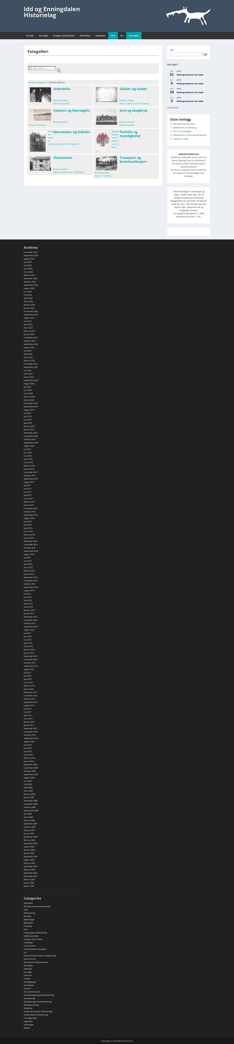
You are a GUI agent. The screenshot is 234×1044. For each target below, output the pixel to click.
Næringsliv (28, 965)
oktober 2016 (30, 511)
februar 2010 (29, 758)
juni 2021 (28, 370)
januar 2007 (29, 833)
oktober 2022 (30, 340)
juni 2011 (28, 708)
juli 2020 (27, 386)
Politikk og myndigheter (130, 134)
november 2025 (31, 252)
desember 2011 (30, 692)
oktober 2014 (30, 584)
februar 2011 (29, 721)
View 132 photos (61, 103)
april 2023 (28, 324)
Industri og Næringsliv (72, 110)
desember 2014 (30, 577)
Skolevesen (63, 157)
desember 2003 (30, 866)
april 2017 (28, 495)
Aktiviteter (85, 35)
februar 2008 (29, 820)
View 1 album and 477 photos (134, 103)
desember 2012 (30, 656)
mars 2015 (28, 567)
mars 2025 (28, 272)
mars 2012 (28, 682)
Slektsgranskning (31, 1005)
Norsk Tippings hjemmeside (188, 169)
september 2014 (31, 587)
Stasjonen (28, 1008)
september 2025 (31, 255)
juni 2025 (28, 262)
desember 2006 (30, 836)
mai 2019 (28, 419)
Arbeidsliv (62, 88)
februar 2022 (29, 360)
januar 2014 (29, 613)
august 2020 (29, 383)
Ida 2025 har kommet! (184, 123)
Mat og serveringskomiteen (36, 962)
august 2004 (29, 859)
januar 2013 (29, 653)
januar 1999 (29, 886)
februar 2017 (29, 501)
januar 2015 (29, 574)
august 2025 (29, 258)
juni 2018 (28, 452)
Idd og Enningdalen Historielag (52, 12)
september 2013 (31, 626)
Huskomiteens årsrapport (35, 949)
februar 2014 (29, 610)
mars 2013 (28, 646)
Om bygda (134, 35)
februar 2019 (29, 426)
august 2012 (29, 669)
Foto (113, 35)
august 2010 (29, 741)
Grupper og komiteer (64, 35)
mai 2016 (28, 524)
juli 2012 (27, 672)
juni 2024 (28, 291)
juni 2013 (28, 636)
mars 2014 (28, 607)
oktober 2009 (30, 771)
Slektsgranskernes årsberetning (38, 1001)
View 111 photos (103, 175)
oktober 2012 (30, 662)
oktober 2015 (30, 547)
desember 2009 (30, 764)
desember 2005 (30, 843)
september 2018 (31, 442)
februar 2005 (29, 850)
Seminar (27, 988)
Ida (122, 35)
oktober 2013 (30, 623)
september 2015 (31, 551)
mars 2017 (28, 498)
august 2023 (29, 317)
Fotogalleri (42, 82)
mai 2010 (28, 748)
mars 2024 (28, 301)
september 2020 (31, 380)
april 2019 (28, 423)
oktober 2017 (30, 475)
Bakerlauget (29, 919)
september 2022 (31, 344)
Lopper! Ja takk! (180, 138)
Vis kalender (172, 107)
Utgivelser (101, 35)
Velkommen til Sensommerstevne (189, 135)
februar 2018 (29, 465)
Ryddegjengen (30, 982)
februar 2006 (29, 840)
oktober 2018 (30, 439)
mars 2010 (28, 754)
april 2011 (28, 715)
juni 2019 (28, 416)
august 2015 (29, 554)
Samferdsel (29, 985)
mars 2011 (28, 718)
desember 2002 (30, 873)
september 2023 (31, 314)
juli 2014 (27, 593)
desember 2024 (30, 278)
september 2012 (31, 666)
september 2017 (31, 478)
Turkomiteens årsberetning (36, 1014)
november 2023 (31, 311)
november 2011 (31, 695)
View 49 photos (126, 125)
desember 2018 (30, 432)
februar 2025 (29, 275)
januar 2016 (29, 538)
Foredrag (28, 926)
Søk (172, 50)
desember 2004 (30, 856)
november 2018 (31, 436)
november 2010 (31, 731)
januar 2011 (29, 725)
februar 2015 (29, 570)
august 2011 (29, 705)
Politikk (27, 978)
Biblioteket (28, 922)
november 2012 (31, 659)
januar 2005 (29, 853)
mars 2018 (28, 462)
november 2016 (31, 508)
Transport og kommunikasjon (133, 159)
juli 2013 (27, 633)
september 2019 (31, 406)
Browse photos (60, 100)
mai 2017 (28, 492)
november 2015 (31, 544)
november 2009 (31, 767)
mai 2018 (28, 455)
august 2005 (29, 846)
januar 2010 (29, 761)
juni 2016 (28, 521)
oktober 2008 (30, 807)
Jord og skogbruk (133, 110)
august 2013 (29, 630)
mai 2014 (28, 600)
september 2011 (31, 702)
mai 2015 (28, 561)
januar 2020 (29, 400)
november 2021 (31, 363)
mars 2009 (28, 790)
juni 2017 (28, 488)
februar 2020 (29, 396)
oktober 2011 (30, 698)
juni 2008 (28, 813)
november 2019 (31, 403)
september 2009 (31, 774)
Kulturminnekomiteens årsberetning (40, 955)
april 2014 (28, 603)
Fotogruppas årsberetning (35, 932)
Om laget (43, 35)
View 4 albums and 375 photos (63, 144)
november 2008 (31, 804)
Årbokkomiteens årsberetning (37, 906)
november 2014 (31, 580)
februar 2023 (29, 331)
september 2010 (31, 738)
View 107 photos (37, 125)
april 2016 (28, 528)
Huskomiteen (30, 945)
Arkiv (26, 909)
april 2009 (28, 787)
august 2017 (29, 482)
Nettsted (28, 968)
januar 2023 (29, 334)
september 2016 (31, 515)
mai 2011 (28, 712)
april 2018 (28, 459)
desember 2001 (30, 876)
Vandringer (29, 1024)
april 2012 (28, 679)
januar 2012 (29, 689)
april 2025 (28, 268)
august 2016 (29, 518)
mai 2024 (28, 295)
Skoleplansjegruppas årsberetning (39, 995)
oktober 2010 (30, 735)
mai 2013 (28, 639)
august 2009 (29, 777)
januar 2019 (29, 429)
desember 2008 (30, 800)
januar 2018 (29, 469)
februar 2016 (29, 534)
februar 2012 (29, 685)
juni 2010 (28, 744)
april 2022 (28, 354)
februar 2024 (29, 304)
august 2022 (29, 347)
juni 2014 (28, 597)
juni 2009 (28, 781)
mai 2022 (28, 350)
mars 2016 (28, 531)
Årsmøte (27, 916)
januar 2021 (29, 377)
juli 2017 (27, 485)
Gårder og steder (133, 88)
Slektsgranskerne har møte (190, 75)
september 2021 (31, 367)
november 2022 (31, 337)
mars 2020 (28, 393)
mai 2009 (28, 784)
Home (31, 82)
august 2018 (29, 446)
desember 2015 (30, 541)
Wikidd (27, 1028)
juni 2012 (28, 676)
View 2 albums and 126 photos (68, 172)
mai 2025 (28, 265)
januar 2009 (29, 797)
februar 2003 (29, 869)
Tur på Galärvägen (182, 131)
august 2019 (29, 409)
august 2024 (29, 288)
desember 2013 (30, 616)
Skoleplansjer (30, 998)
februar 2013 (29, 649)
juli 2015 (27, 557)
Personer (28, 975)
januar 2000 (29, 882)
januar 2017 (29, 505)
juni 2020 (28, 390)
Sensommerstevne (32, 991)
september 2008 (31, 810)
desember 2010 (30, 728)
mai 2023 (28, 321)
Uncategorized (30, 1018)
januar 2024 (29, 308)
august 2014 (29, 590)
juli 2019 (27, 413)
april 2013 (28, 643)
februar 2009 (29, 794)
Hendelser (28, 942)
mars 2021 (28, 373)
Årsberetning (29, 913)
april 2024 (28, 298)
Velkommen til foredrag (185, 127)
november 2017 (31, 472)
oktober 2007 (30, 827)
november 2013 (31, 620)
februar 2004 (29, 863)
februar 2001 (29, 879)
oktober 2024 (30, 281)
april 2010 (28, 751)
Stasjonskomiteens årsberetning (38, 1011)
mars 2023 (28, 327)
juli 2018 (27, 449)
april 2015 (28, 564)
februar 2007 (29, 830)
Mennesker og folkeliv (72, 132)
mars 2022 (28, 357)
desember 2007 (30, 823)
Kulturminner (30, 959)
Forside (30, 35)
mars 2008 (28, 817)
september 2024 (31, 285)
